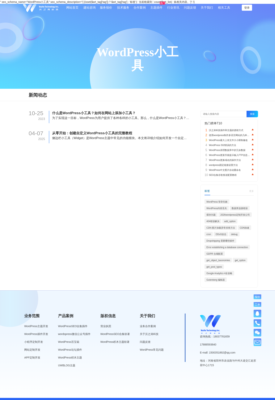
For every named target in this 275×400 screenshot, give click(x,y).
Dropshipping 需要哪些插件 (220, 241)
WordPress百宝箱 (68, 341)
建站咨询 (89, 7)
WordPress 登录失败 (216, 201)
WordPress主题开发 (36, 326)
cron (208, 234)
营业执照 (105, 326)
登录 (247, 7)
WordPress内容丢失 (216, 208)
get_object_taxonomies (218, 260)
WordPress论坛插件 (70, 349)
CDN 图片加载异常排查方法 (220, 227)
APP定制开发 (32, 357)
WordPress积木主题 (70, 357)
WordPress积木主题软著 (115, 341)
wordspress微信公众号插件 (74, 334)
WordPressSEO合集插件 (73, 326)
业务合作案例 (148, 326)
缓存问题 (211, 214)
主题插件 (156, 7)
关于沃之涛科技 (149, 334)
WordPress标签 (132, 396)
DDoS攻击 (221, 234)
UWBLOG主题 (66, 365)
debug (234, 234)
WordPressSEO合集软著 (115, 334)
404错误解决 (212, 221)
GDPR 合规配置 (214, 254)
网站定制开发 (32, 349)
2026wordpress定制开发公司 (235, 214)
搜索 (252, 114)
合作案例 (139, 7)
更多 (251, 191)
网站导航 (150, 396)
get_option (240, 260)
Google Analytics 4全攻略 (219, 273)
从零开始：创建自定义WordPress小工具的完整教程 (92, 133)
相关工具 (224, 7)
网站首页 (72, 7)
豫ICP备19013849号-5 (174, 389)
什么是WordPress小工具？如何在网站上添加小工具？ (94, 113)
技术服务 (123, 7)
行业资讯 (173, 7)
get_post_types (214, 267)
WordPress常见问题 (152, 349)
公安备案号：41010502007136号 (210, 389)
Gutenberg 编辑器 (215, 280)
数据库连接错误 (240, 208)
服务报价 (106, 7)
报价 (257, 296)
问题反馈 (190, 7)
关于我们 (207, 7)
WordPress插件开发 (36, 334)
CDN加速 (244, 227)
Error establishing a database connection (227, 247)
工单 (257, 304)
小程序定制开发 (33, 341)
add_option (229, 221)
